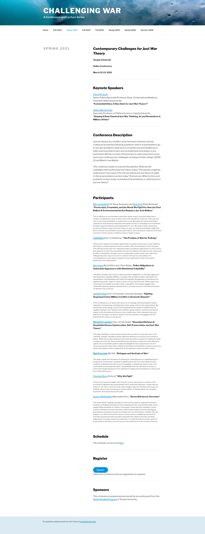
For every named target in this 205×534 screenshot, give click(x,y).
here (121, 443)
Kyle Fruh (137, 204)
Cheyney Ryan (100, 376)
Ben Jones (98, 265)
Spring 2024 (114, 30)
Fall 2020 (57, 30)
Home (45, 30)
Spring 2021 (72, 30)
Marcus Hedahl (100, 204)
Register (100, 470)
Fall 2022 (99, 30)
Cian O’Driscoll (100, 94)
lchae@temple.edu (88, 521)
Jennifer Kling (99, 294)
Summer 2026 (147, 30)
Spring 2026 (130, 30)
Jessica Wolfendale (102, 396)
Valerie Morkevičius (102, 110)
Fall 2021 (86, 30)
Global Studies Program (105, 499)
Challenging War (82, 10)
